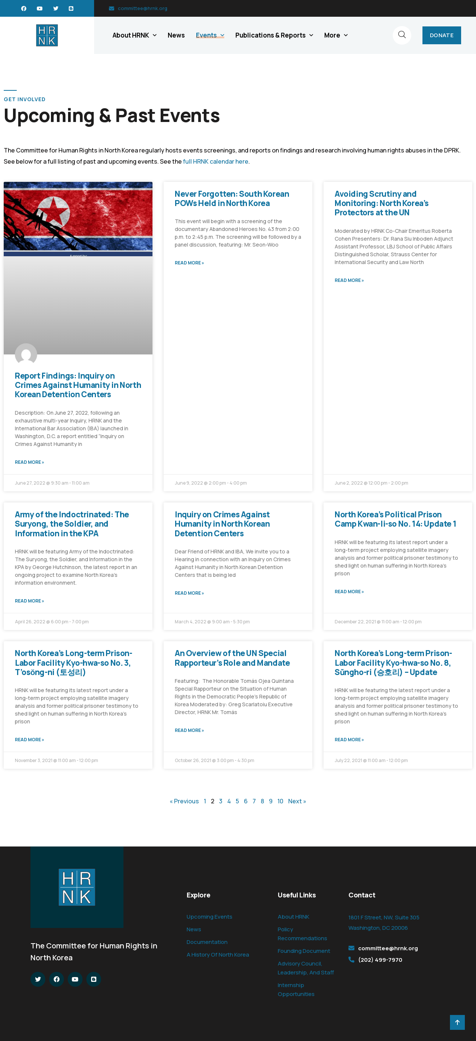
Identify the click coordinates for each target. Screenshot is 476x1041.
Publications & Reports (270, 35)
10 (280, 801)
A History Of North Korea (218, 954)
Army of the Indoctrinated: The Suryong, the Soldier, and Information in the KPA (72, 523)
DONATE (442, 35)
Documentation (207, 942)
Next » (297, 801)
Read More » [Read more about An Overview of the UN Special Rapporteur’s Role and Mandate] (189, 730)
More (332, 35)
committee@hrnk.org (142, 8)
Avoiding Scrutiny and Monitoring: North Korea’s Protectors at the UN (382, 203)
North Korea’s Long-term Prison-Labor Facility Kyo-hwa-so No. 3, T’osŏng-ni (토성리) (73, 662)
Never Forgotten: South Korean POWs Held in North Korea (232, 198)
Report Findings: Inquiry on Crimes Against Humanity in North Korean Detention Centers (78, 384)
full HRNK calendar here (215, 161)
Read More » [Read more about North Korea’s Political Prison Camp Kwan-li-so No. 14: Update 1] (349, 591)
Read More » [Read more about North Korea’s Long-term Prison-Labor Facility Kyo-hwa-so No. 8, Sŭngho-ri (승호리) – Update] (349, 739)
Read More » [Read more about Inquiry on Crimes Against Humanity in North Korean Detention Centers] (189, 593)
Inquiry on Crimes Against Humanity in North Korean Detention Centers (222, 523)
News (176, 35)
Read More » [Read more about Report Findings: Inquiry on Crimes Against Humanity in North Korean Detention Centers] (29, 462)
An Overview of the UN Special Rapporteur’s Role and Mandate (232, 658)
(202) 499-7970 (380, 960)
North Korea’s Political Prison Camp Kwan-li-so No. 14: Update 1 (395, 519)
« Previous (184, 801)
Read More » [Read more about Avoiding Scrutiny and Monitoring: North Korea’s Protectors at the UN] (349, 280)
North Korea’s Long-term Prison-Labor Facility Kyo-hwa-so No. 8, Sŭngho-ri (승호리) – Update (393, 662)
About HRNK (131, 35)
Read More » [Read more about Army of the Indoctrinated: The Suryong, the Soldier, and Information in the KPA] (29, 601)
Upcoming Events (209, 916)
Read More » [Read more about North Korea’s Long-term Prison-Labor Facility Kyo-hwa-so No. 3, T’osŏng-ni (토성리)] (29, 739)
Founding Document (304, 951)
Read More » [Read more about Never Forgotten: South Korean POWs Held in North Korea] (189, 263)
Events (206, 35)
